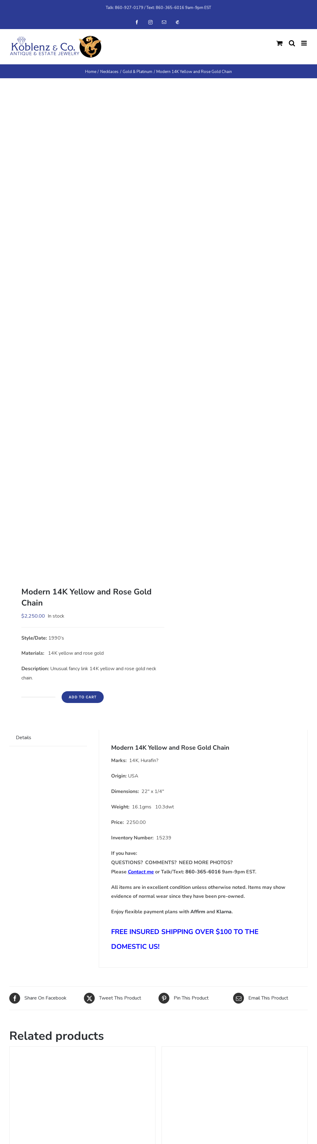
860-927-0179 (129, 8)
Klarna (224, 911)
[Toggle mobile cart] (279, 43)
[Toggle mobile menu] (304, 43)
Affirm (197, 911)
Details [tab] (23, 737)
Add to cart (83, 697)
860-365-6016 (170, 8)
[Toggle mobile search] (292, 43)
